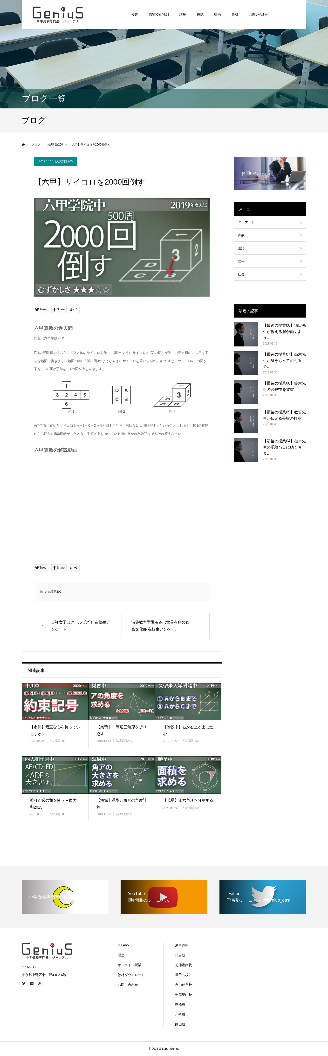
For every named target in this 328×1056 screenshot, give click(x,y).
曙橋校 (180, 1004)
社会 (241, 274)
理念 (121, 955)
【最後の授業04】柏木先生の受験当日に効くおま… (284, 447)
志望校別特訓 (159, 14)
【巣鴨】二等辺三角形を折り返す (121, 730)
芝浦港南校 (183, 965)
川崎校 (180, 1014)
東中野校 (182, 945)
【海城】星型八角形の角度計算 (121, 803)
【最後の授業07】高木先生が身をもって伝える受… (284, 360)
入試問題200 (64, 161)
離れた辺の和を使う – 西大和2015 (53, 803)
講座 (182, 14)
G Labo (123, 945)
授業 (134, 14)
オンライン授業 (129, 965)
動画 (217, 14)
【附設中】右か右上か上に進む (188, 730)
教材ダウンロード (131, 975)
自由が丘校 (183, 985)
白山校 (180, 1024)
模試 (200, 14)
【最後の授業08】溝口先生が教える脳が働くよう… (284, 331)
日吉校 (180, 955)
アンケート (246, 222)
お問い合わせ (259, 14)
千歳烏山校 (183, 994)
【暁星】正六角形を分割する (188, 800)
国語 (241, 248)
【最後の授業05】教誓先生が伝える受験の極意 (284, 415)
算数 (241, 235)
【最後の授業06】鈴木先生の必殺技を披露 (284, 386)
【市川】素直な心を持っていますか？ (55, 730)
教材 (235, 14)
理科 (241, 261)
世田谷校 (182, 975)
